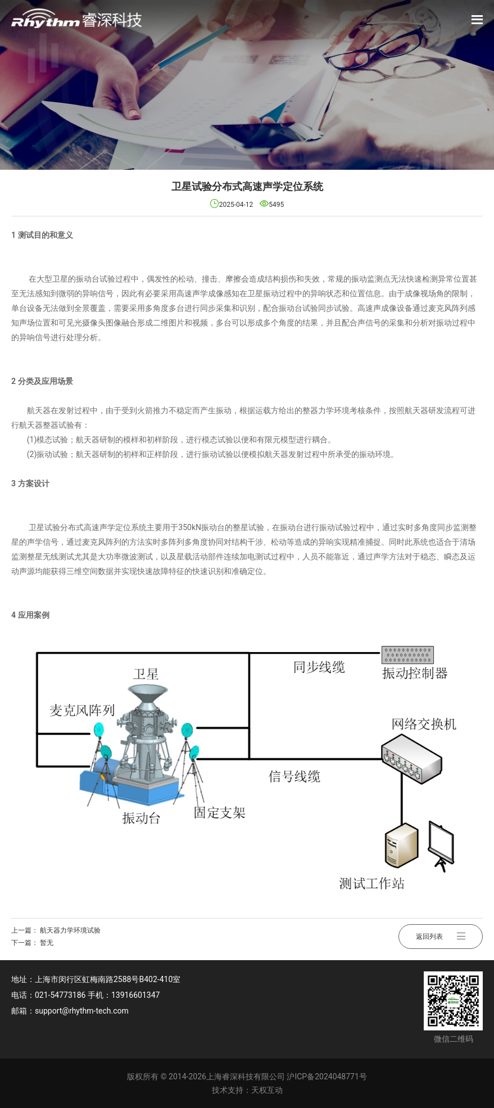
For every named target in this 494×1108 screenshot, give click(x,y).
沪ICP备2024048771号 (326, 1076)
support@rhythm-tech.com (82, 1010)
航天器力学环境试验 (70, 930)
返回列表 (440, 936)
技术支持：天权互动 (247, 1090)
